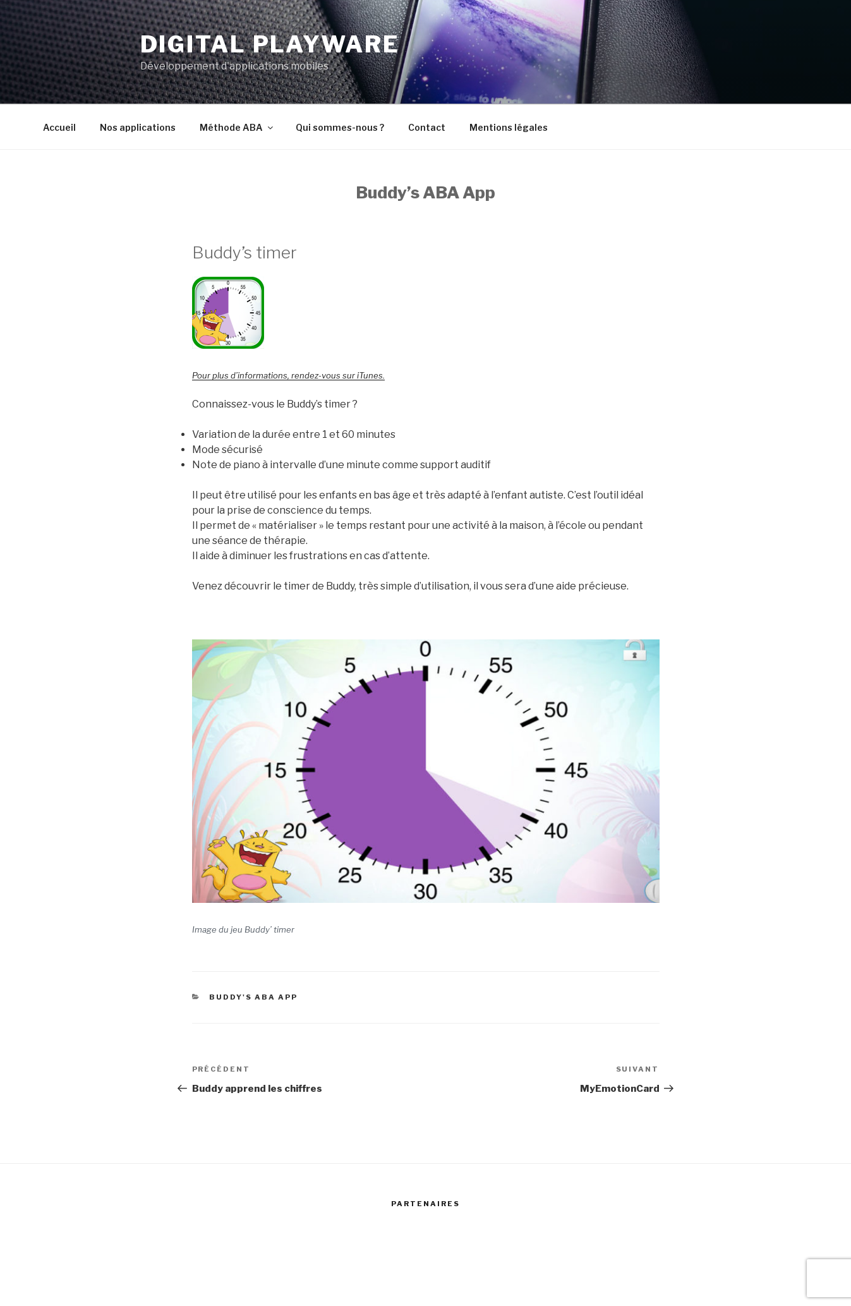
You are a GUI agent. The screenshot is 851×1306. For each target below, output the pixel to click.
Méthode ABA (237, 127)
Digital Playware (270, 44)
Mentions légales (508, 127)
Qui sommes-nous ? (340, 127)
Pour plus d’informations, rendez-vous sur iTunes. (288, 375)
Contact (426, 127)
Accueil (59, 127)
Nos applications (138, 127)
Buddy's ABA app (253, 997)
